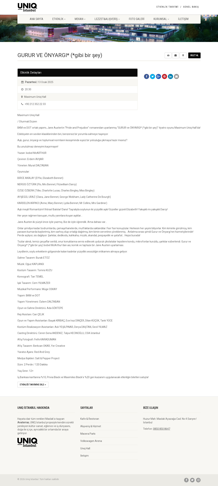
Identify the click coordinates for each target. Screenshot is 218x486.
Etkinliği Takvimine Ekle (33, 384)
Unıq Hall (85, 448)
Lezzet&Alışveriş (107, 19)
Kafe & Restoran (89, 418)
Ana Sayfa (36, 19)
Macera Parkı (87, 433)
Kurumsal (161, 19)
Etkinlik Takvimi (167, 7)
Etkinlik (58, 19)
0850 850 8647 (161, 428)
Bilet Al (194, 55)
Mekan (80, 19)
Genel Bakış (191, 7)
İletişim (183, 19)
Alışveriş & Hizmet (90, 426)
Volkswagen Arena (91, 441)
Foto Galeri (136, 19)
